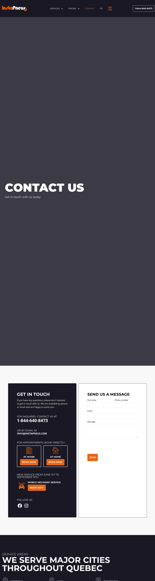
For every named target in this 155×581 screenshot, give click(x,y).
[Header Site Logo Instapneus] (14, 8)
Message (91, 422)
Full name (91, 400)
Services (56, 8)
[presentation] (108, 446)
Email (89, 411)
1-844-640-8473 (32, 420)
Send (92, 457)
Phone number (121, 400)
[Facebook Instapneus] (20, 506)
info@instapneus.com (32, 433)
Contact (89, 8)
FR (101, 8)
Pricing (74, 8)
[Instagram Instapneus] (26, 506)
